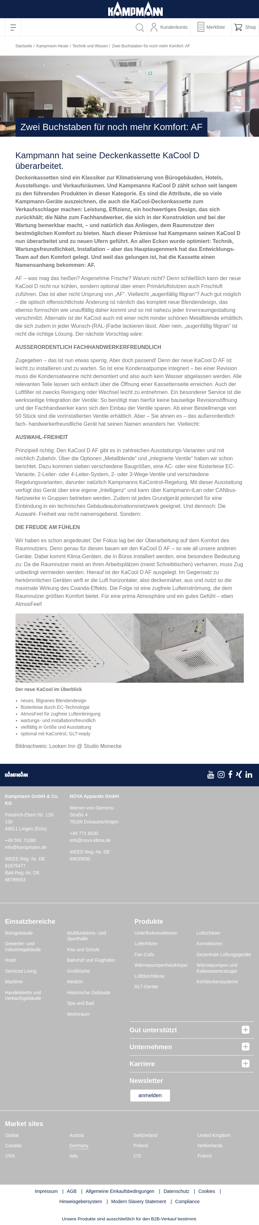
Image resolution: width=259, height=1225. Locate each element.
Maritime (14, 981)
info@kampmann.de (26, 847)
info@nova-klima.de (90, 840)
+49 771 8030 (84, 833)
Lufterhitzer (146, 943)
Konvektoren (209, 943)
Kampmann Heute (52, 46)
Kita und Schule (83, 949)
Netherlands (210, 1145)
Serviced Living (20, 971)
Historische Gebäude (88, 992)
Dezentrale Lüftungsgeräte (223, 954)
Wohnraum (78, 1014)
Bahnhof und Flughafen (91, 960)
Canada (13, 1145)
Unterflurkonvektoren (156, 933)
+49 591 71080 (20, 840)
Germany (79, 1145)
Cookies (206, 1191)
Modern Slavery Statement (138, 1201)
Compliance (187, 1201)
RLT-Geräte (146, 986)
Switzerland (145, 1135)
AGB (72, 1191)
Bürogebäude (19, 933)
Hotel (10, 960)
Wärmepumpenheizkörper (161, 965)
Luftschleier (208, 933)
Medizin (75, 981)
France (204, 1155)
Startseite (24, 46)
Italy (73, 1155)
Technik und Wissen (90, 46)
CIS (137, 1155)
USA (10, 1155)
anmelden (150, 1095)
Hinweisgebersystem (81, 1201)
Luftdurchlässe (150, 976)
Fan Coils (144, 954)
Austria (76, 1135)
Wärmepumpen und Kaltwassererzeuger (216, 968)
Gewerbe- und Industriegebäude (23, 946)
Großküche (78, 971)
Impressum (46, 1191)
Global (12, 1135)
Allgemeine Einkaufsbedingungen (120, 1191)
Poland (141, 1145)
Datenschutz (176, 1191)
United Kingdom (214, 1135)
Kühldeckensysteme (217, 981)
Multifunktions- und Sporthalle (86, 936)
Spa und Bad (80, 1003)
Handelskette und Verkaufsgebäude (23, 995)
